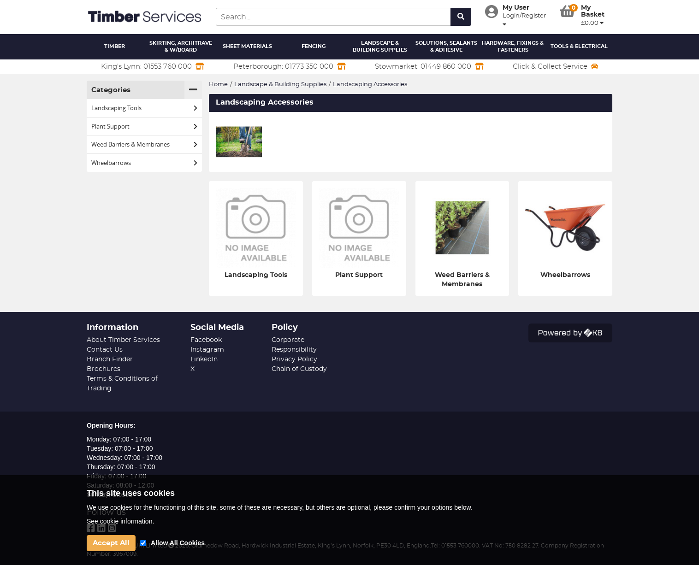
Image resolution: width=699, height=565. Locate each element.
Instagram (207, 350)
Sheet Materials (247, 46)
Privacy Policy (294, 359)
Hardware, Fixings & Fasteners (513, 47)
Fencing (314, 46)
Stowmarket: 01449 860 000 (429, 66)
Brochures (103, 369)
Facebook (206, 340)
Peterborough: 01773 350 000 (289, 66)
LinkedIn (204, 359)
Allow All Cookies (178, 543)
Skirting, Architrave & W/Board (180, 47)
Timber (114, 46)
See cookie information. (120, 521)
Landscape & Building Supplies (380, 47)
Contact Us (105, 350)
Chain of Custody (299, 369)
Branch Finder (110, 359)
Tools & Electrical (579, 46)
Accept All (111, 543)
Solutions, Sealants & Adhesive (446, 47)
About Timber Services (123, 340)
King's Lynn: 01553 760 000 (152, 66)
